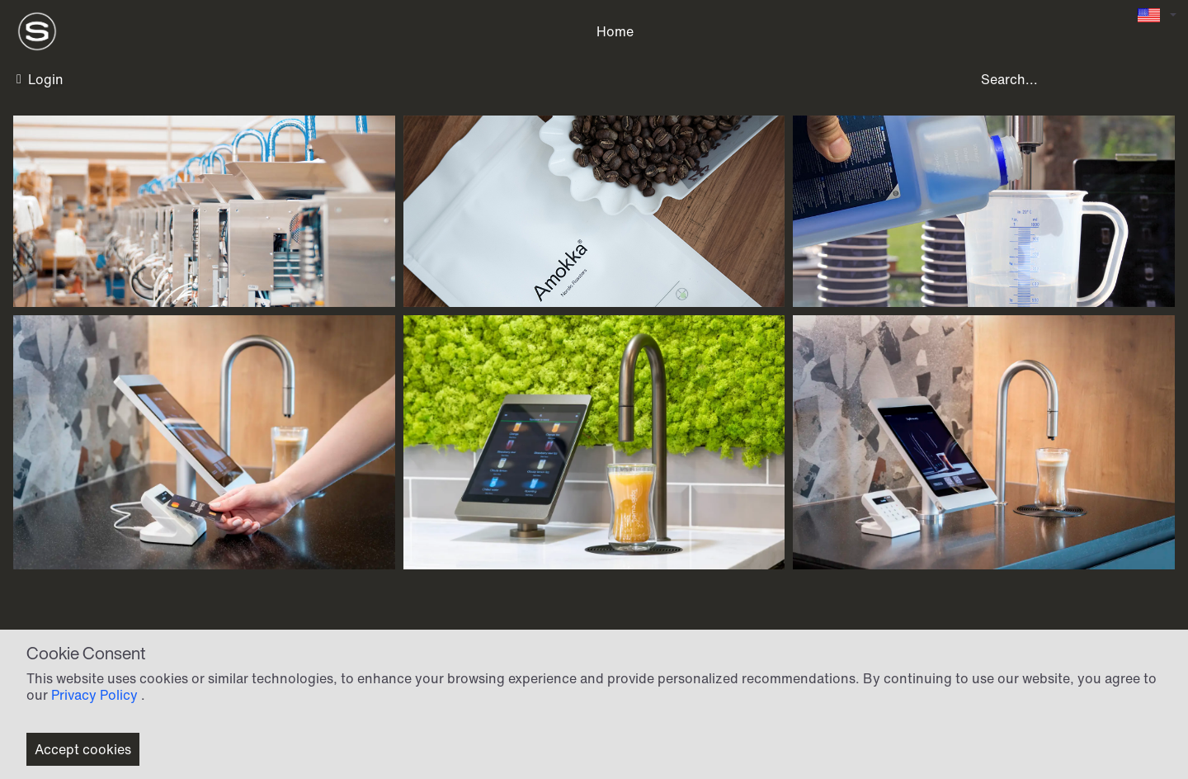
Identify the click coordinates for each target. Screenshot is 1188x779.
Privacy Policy (94, 695)
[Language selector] (1156, 15)
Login (40, 79)
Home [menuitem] (615, 31)
